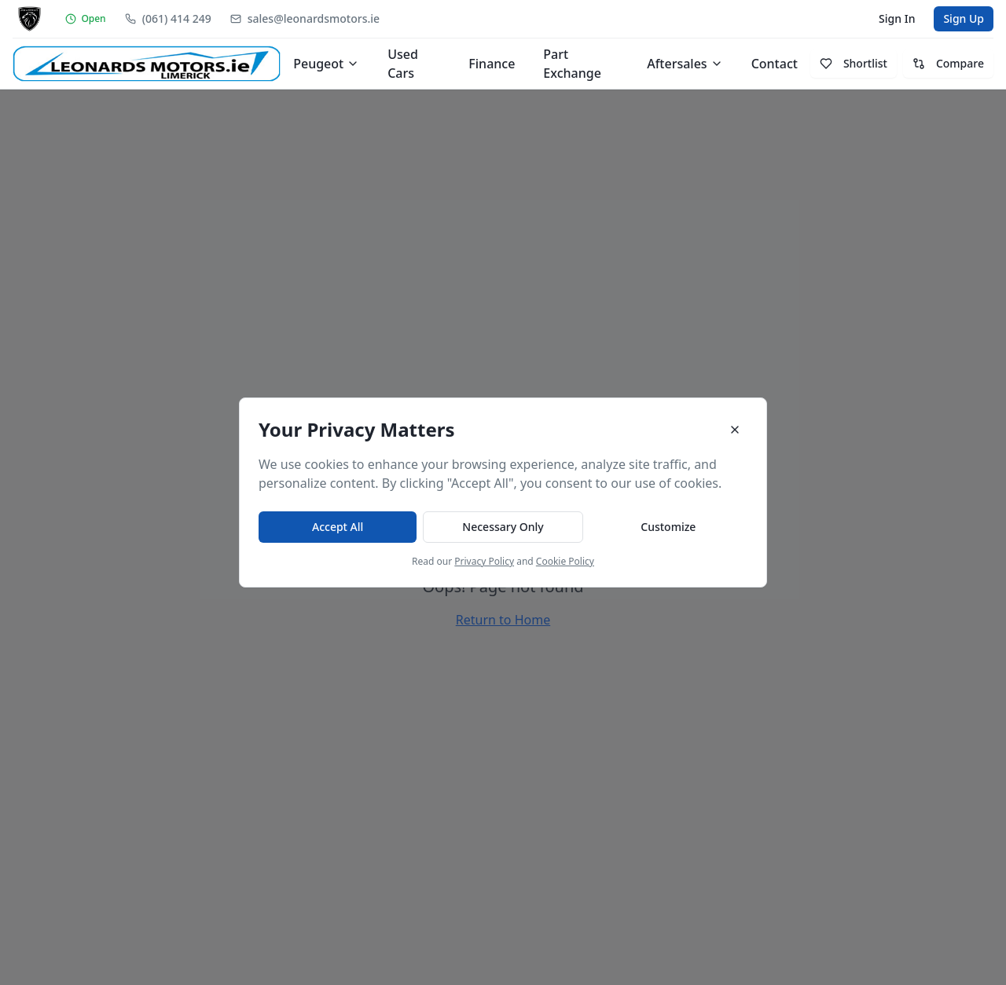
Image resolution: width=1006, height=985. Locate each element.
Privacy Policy (484, 561)
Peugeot (326, 63)
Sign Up (963, 18)
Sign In (897, 18)
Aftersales (684, 63)
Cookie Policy (565, 561)
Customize (668, 526)
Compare (948, 63)
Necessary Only (502, 526)
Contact (774, 63)
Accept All (337, 526)
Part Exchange (571, 64)
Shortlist (853, 63)
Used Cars (402, 64)
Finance (491, 63)
